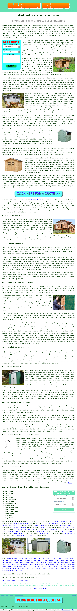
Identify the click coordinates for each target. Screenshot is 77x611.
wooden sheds (7, 455)
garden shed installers (24, 535)
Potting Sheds (44, 558)
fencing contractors (10, 525)
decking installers (52, 523)
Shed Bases (18, 560)
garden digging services (63, 521)
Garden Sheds (22, 564)
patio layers (39, 525)
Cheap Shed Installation (23, 566)
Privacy (74, 595)
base (55, 80)
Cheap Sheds (49, 564)
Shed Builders (57, 558)
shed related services (28, 463)
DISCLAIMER (71, 11)
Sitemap (3, 595)
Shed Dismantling (62, 560)
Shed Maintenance (34, 568)
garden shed (52, 148)
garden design (55, 529)
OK (73, 610)
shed (43, 58)
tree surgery (18, 533)
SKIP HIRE (44, 527)
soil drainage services (11, 531)
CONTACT (64, 11)
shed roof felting (57, 425)
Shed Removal (60, 564)
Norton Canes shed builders (26, 438)
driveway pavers (66, 525)
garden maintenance (21, 523)
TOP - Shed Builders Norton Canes (15, 581)
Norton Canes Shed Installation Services (25, 487)
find (7, 471)
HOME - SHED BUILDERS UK (38, 589)
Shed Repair (70, 558)
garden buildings (31, 100)
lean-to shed (7, 254)
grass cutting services (25, 529)
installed (5, 226)
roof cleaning (67, 531)
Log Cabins (28, 560)
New (7, 595)
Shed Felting (54, 562)
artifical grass (69, 527)
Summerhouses (12, 558)
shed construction (53, 125)
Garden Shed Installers (28, 558)
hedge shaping (70, 533)
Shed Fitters (65, 566)
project (8, 137)
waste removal (44, 533)
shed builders (48, 208)
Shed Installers (19, 595)
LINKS (53, 11)
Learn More (66, 610)
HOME (48, 11)
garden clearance (19, 527)
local (62, 53)
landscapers (40, 531)
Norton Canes (36, 200)
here (70, 483)
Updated (11, 595)
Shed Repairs (7, 560)
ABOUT (58, 11)
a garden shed (47, 25)
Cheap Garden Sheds (36, 564)
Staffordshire (57, 463)
